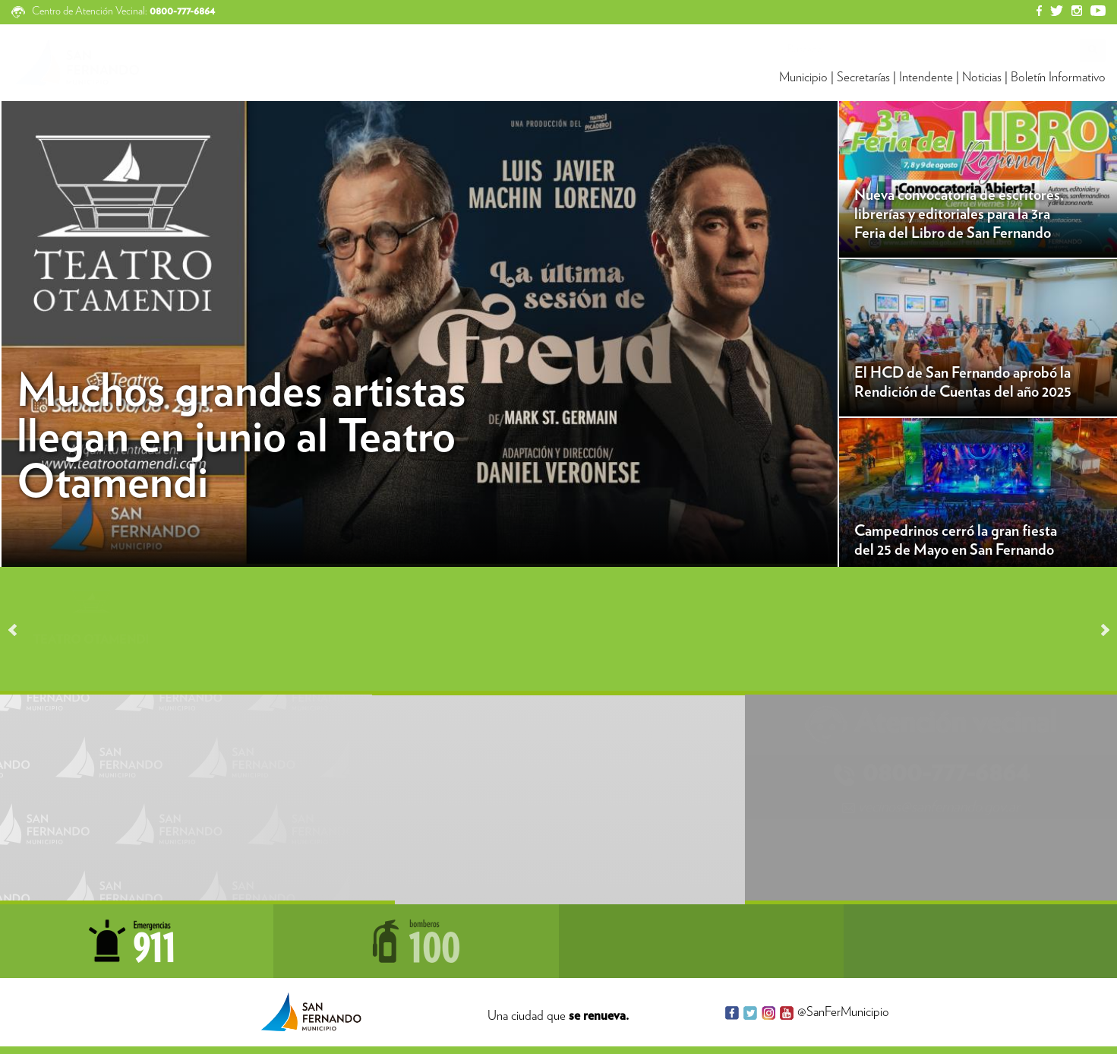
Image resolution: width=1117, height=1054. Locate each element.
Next (1098, 630)
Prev (20, 630)
